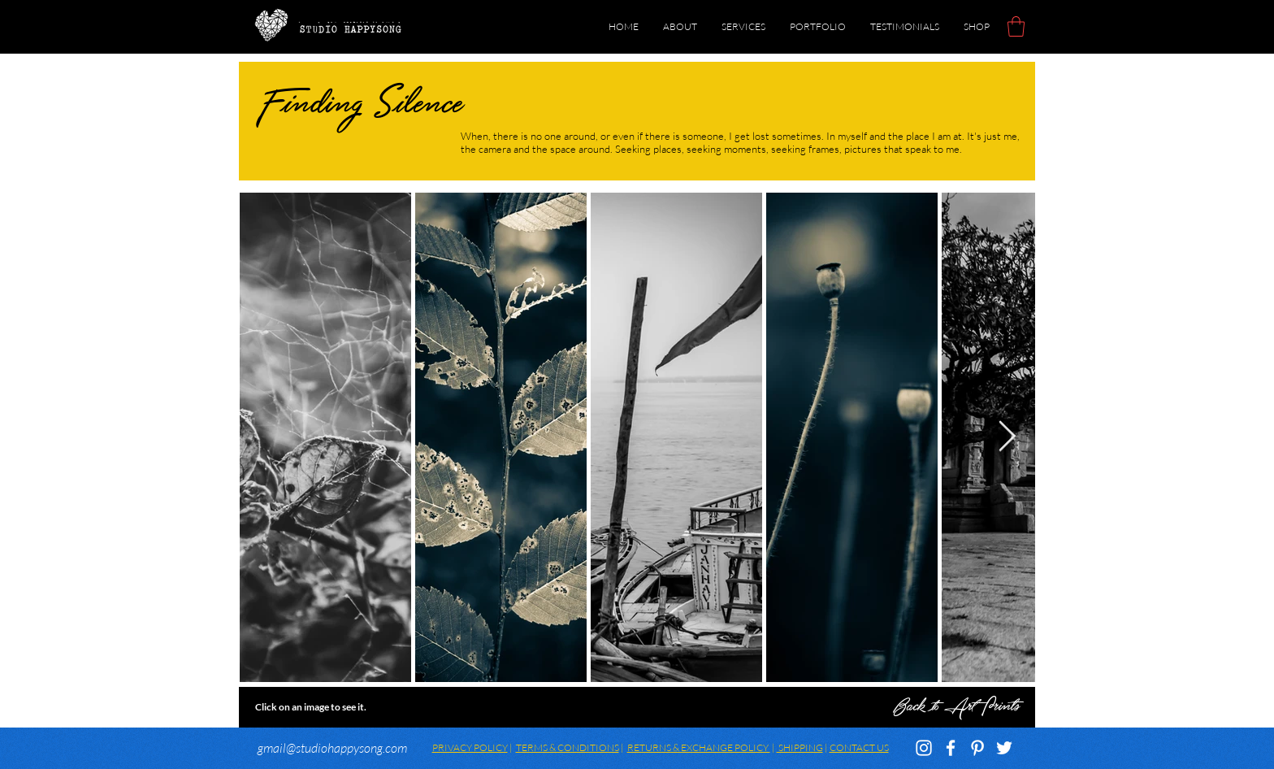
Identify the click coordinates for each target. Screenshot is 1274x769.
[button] (1016, 26)
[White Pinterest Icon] (977, 747)
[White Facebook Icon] (950, 747)
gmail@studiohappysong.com (332, 748)
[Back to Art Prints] (637, 707)
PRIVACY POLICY (470, 747)
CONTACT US (859, 747)
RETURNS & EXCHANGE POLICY (698, 747)
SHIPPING (800, 747)
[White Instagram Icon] (923, 747)
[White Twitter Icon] (1004, 747)
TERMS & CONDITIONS (567, 747)
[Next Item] (1006, 437)
